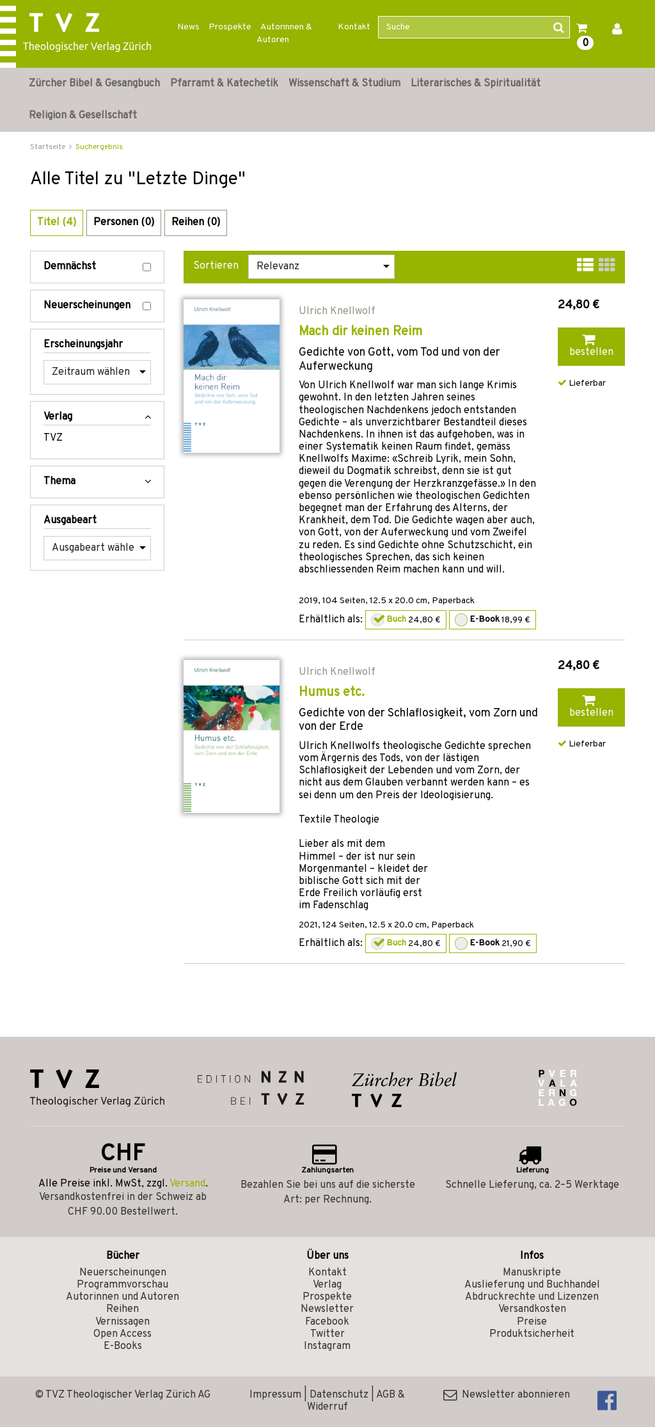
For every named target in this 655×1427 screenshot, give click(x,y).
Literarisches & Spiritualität (476, 83)
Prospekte (230, 27)
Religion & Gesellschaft (83, 115)
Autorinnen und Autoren (122, 1297)
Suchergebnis (99, 147)
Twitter (327, 1334)
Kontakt (354, 27)
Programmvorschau (122, 1285)
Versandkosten (532, 1309)
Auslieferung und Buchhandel (532, 1285)
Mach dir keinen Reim (360, 332)
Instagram (327, 1346)
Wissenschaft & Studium (344, 83)
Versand (187, 1184)
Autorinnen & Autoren (284, 33)
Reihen (122, 1309)
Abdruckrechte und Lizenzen (532, 1297)
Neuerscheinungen (97, 306)
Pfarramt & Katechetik (224, 83)
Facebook (327, 1322)
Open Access (122, 1334)
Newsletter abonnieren (506, 1395)
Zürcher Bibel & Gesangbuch (94, 83)
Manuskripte (532, 1272)
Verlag (327, 1285)
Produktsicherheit (531, 1334)
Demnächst (97, 267)
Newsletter (327, 1309)
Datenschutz (339, 1395)
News (188, 27)
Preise (532, 1322)
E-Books (123, 1346)
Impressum (275, 1395)
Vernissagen (122, 1322)
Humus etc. (332, 692)
